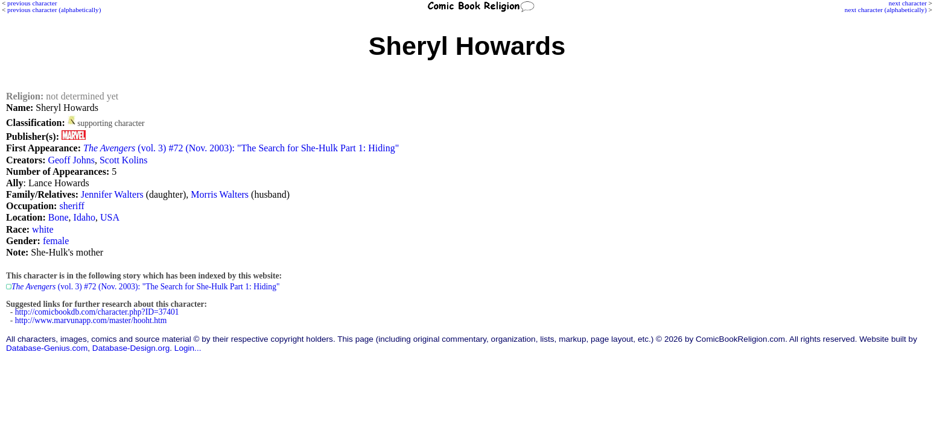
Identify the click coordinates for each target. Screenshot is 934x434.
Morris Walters (220, 194)
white (43, 229)
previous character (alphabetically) (54, 9)
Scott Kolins (124, 160)
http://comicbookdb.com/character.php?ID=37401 (97, 311)
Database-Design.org (131, 348)
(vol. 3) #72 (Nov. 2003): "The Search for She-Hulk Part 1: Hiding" (241, 148)
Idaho (84, 217)
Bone (58, 217)
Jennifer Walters (112, 194)
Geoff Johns (71, 160)
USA (109, 217)
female (56, 241)
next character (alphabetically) (886, 9)
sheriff (71, 206)
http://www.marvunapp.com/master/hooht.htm (91, 320)
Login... (188, 348)
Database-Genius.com (46, 348)
